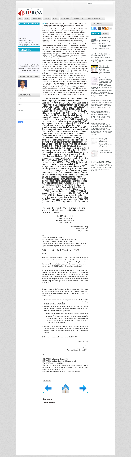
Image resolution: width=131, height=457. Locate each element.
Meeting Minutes (80, 18)
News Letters (66, 18)
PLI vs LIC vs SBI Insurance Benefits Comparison (104, 67)
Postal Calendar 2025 (105, 150)
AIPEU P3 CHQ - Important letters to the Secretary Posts (105, 140)
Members (47, 18)
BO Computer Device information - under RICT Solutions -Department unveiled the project (105, 40)
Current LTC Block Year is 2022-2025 (101, 101)
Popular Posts (95, 33)
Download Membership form (95, 18)
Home (20, 18)
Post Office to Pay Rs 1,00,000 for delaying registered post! (100, 54)
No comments (46, 204)
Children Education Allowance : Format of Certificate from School (100, 112)
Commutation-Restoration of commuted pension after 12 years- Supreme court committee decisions (101, 125)
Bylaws (55, 18)
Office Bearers (37, 18)
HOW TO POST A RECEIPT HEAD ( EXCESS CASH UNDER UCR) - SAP (101, 161)
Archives (105, 33)
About (27, 18)
